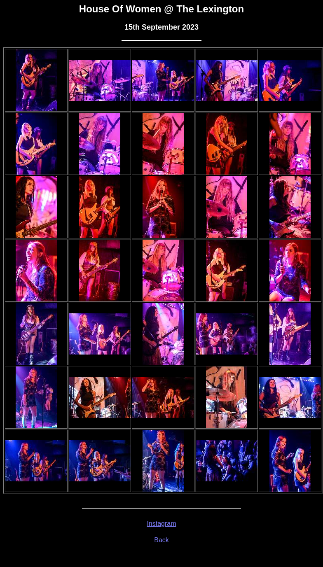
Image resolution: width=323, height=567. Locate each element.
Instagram (161, 523)
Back (161, 540)
